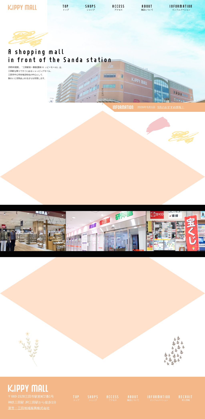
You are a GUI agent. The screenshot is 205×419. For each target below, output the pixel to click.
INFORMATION (181, 7)
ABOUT (147, 7)
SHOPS (90, 7)
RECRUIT (186, 398)
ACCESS (118, 7)
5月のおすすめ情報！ (170, 107)
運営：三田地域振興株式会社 (29, 408)
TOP (66, 7)
